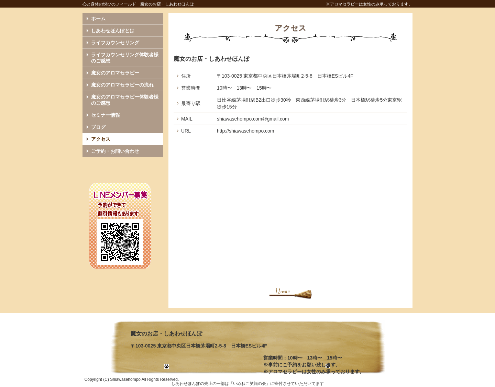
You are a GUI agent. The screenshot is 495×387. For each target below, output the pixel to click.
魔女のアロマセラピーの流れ (122, 85)
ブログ (98, 127)
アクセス (100, 139)
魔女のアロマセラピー (115, 73)
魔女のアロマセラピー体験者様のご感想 (124, 100)
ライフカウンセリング (115, 42)
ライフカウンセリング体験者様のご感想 (124, 58)
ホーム (98, 18)
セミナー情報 (105, 115)
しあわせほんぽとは (112, 30)
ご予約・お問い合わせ (115, 151)
